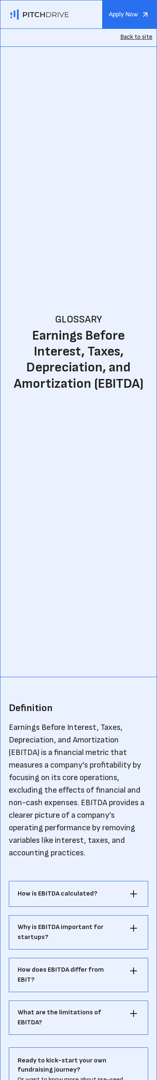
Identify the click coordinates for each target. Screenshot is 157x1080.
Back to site (136, 37)
